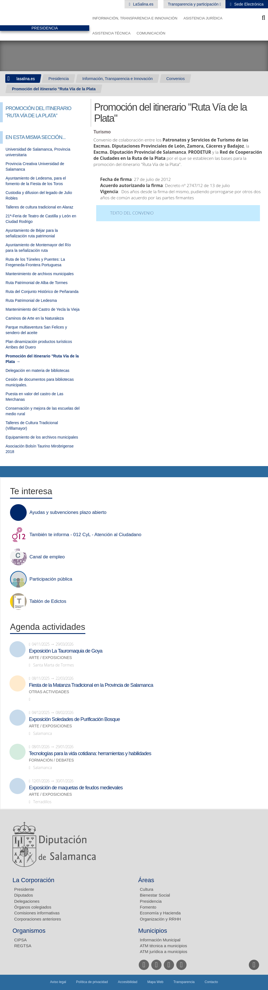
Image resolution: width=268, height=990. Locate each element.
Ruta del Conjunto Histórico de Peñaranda (42, 291)
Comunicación (151, 33)
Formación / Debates (51, 760)
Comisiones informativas (36, 913)
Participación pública (50, 579)
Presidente (24, 889)
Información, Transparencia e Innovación (134, 18)
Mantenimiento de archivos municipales (40, 274)
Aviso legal (58, 982)
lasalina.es (25, 78)
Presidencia (58, 78)
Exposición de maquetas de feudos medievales (76, 787)
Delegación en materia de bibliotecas (38, 370)
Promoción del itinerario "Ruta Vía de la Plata (54, 89)
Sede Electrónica (248, 4)
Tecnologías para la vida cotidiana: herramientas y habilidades (90, 753)
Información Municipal (160, 939)
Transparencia (184, 982)
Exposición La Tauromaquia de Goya (65, 651)
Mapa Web (155, 982)
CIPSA (20, 939)
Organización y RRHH (160, 919)
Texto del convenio (131, 213)
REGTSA (22, 945)
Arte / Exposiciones (50, 658)
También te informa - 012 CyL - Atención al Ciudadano (85, 534)
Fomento (148, 907)
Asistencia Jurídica (202, 18)
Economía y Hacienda (160, 913)
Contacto (211, 982)
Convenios (175, 78)
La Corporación (33, 880)
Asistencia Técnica (111, 33)
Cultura (146, 889)
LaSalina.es (142, 4)
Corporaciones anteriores (37, 919)
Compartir (7, 471)
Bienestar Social (155, 895)
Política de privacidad (92, 982)
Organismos (29, 930)
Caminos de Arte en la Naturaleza (35, 318)
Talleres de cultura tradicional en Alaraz (39, 207)
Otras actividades (49, 692)
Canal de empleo (47, 556)
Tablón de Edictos (47, 601)
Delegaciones (26, 901)
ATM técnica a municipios (163, 945)
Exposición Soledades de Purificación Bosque (74, 719)
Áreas (146, 880)
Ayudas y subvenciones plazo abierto (67, 512)
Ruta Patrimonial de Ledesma (31, 300)
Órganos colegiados (32, 907)
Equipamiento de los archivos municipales (42, 437)
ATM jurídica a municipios (163, 951)
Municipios (152, 930)
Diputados (23, 895)
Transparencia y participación (194, 4)
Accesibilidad (127, 982)
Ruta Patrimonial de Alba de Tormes (37, 282)
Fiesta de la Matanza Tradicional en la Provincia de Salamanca (91, 685)
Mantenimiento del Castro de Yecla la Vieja (43, 309)
